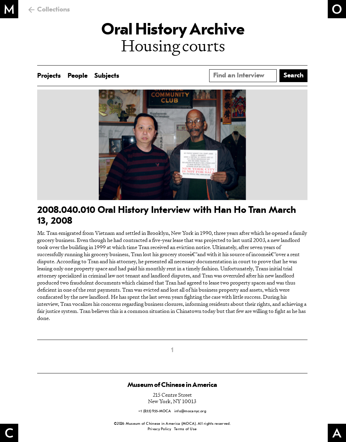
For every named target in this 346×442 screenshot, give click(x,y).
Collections (53, 9)
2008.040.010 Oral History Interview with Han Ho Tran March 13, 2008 (166, 216)
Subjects (106, 76)
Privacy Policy (159, 429)
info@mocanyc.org (190, 411)
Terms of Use (185, 429)
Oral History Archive (173, 30)
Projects (49, 76)
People (78, 76)
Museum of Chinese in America (172, 385)
